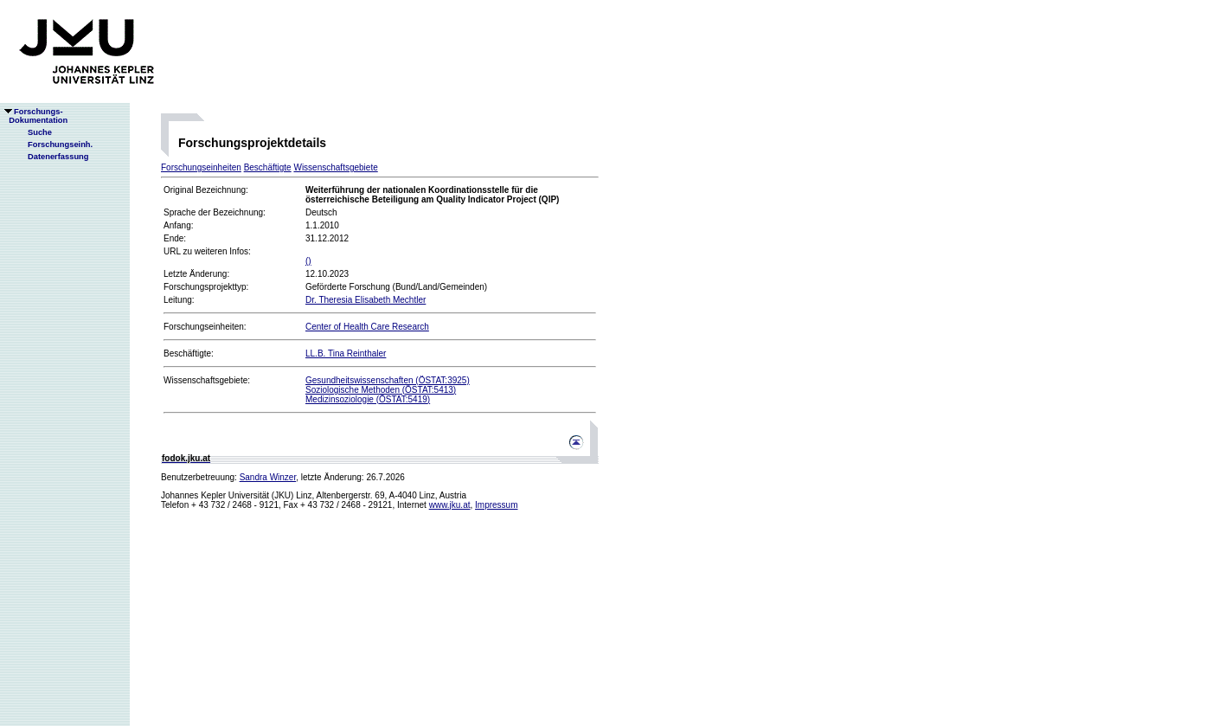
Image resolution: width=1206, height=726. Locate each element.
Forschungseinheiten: (205, 326)
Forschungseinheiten (201, 167)
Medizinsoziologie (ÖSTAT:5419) (367, 399)
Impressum (496, 505)
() (308, 261)
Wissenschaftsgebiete (335, 167)
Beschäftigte (268, 167)
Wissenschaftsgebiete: (207, 380)
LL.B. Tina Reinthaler (345, 353)
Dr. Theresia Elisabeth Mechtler (365, 300)
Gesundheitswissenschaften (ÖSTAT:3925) (387, 380)
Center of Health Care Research (367, 326)
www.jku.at (450, 505)
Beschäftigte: (189, 353)
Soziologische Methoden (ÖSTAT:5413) (380, 390)
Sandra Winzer (268, 477)
